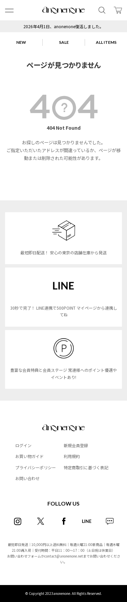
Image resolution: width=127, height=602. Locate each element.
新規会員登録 (76, 445)
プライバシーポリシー (35, 467)
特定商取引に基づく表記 (86, 467)
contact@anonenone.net (63, 556)
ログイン (23, 445)
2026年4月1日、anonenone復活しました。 (63, 26)
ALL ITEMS (106, 42)
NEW (21, 42)
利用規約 (72, 456)
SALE (64, 42)
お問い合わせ (27, 478)
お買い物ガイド (29, 456)
